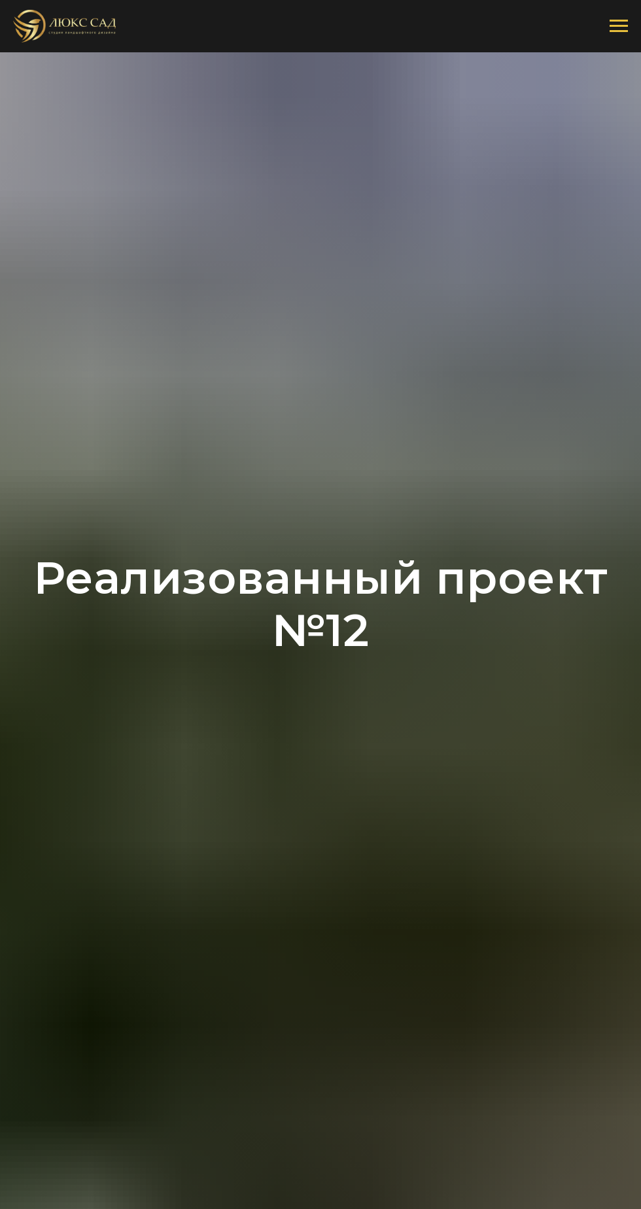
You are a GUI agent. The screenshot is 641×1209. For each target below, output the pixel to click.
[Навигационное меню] (619, 26)
